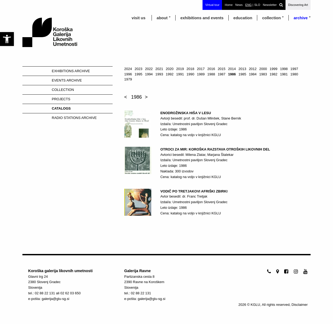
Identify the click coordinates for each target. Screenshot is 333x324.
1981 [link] (284, 74)
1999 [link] (273, 69)
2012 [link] (253, 69)
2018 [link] (190, 69)
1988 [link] (211, 74)
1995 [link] (138, 74)
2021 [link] (159, 69)
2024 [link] (128, 69)
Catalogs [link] (61, 108)
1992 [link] (169, 74)
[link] (7, 39)
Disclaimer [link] (300, 305)
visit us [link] (138, 18)
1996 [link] (128, 74)
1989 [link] (201, 74)
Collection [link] (271, 18)
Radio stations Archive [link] (74, 118)
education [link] (242, 18)
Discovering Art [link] (298, 4)
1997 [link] (294, 69)
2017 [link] (201, 69)
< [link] (125, 97)
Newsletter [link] (270, 4)
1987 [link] (221, 74)
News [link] (239, 4)
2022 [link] (149, 69)
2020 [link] (169, 69)
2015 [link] (221, 69)
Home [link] (228, 4)
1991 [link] (180, 74)
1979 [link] (128, 79)
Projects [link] (61, 99)
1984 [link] (253, 74)
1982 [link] (273, 74)
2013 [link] (242, 69)
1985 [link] (242, 74)
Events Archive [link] (67, 80)
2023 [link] (138, 69)
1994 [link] (149, 74)
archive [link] (301, 18)
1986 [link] (232, 74)
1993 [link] (159, 74)
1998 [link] (284, 69)
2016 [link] (211, 69)
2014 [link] (232, 69)
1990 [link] (190, 74)
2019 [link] (180, 69)
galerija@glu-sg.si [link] (55, 299)
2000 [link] (263, 69)
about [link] (162, 18)
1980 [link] (294, 74)
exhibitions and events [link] (202, 18)
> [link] (146, 97)
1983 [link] (263, 74)
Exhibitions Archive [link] (71, 71)
